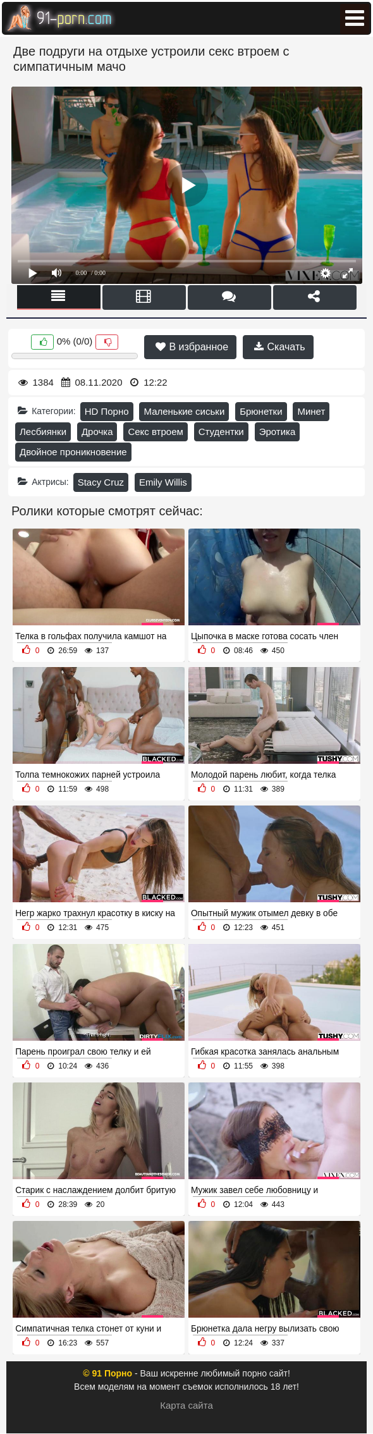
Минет (311, 411)
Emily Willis (163, 482)
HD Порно (107, 411)
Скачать (279, 346)
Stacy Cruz (101, 482)
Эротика (277, 431)
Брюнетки (261, 411)
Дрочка (97, 431)
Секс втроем (155, 431)
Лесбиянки (43, 431)
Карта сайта (186, 1405)
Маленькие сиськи (184, 411)
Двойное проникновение (73, 451)
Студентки (221, 431)
